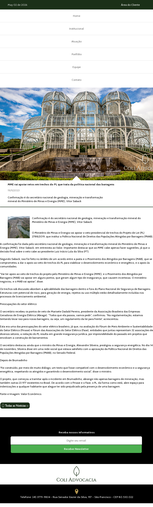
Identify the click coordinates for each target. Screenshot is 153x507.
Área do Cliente (130, 4)
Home (76, 15)
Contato (76, 79)
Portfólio (77, 54)
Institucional (76, 28)
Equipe (77, 67)
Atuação (76, 41)
